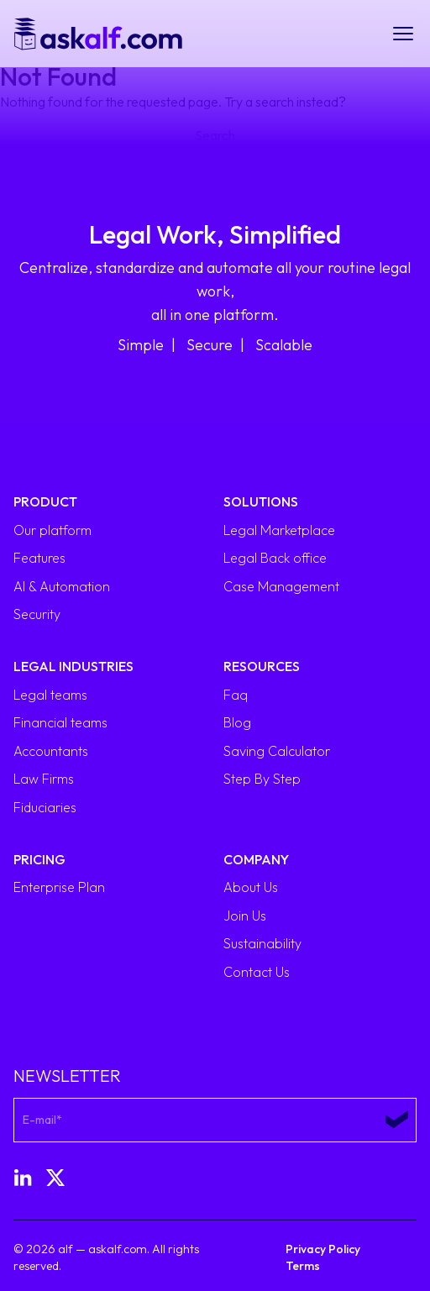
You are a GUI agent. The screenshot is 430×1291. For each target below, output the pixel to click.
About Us (250, 887)
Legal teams (50, 694)
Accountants (50, 751)
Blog (237, 722)
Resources (261, 666)
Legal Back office (275, 557)
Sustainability (262, 943)
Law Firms (43, 778)
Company (256, 859)
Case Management (281, 586)
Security (36, 614)
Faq (235, 694)
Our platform (52, 530)
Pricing (39, 859)
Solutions (260, 501)
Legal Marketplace (279, 530)
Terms (303, 1265)
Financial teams (60, 722)
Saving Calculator (276, 751)
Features (39, 557)
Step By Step (262, 778)
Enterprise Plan (59, 887)
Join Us (244, 915)
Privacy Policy (323, 1249)
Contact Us (256, 971)
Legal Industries (73, 666)
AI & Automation (61, 586)
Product (45, 501)
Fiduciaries (44, 807)
